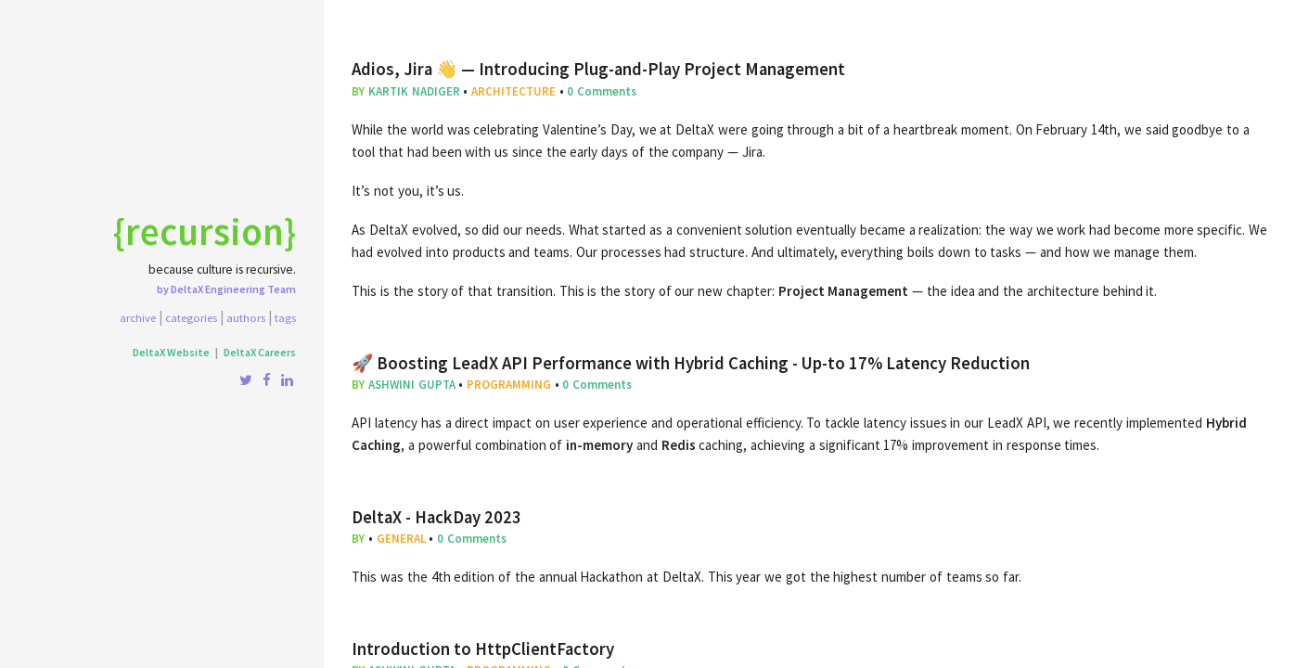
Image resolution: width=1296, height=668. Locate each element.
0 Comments (601, 91)
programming (509, 384)
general (401, 538)
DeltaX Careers (260, 352)
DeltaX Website (171, 352)
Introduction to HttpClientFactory (483, 649)
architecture (513, 91)
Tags (285, 317)
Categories (191, 317)
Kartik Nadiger (414, 91)
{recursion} (204, 231)
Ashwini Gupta (412, 384)
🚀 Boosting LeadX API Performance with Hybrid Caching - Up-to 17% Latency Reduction (691, 363)
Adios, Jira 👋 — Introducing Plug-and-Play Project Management (598, 69)
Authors (245, 317)
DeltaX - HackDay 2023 (436, 517)
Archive (138, 317)
